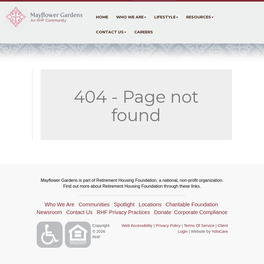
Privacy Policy (168, 225)
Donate (163, 212)
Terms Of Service (199, 225)
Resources (200, 17)
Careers (143, 32)
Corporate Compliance (201, 212)
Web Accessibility (137, 225)
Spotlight (124, 204)
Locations (150, 204)
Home (102, 17)
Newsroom (49, 212)
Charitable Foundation (192, 204)
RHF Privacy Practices (123, 212)
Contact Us (111, 32)
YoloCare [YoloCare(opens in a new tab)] (220, 231)
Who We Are (131, 17)
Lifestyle (166, 17)
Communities (94, 204)
